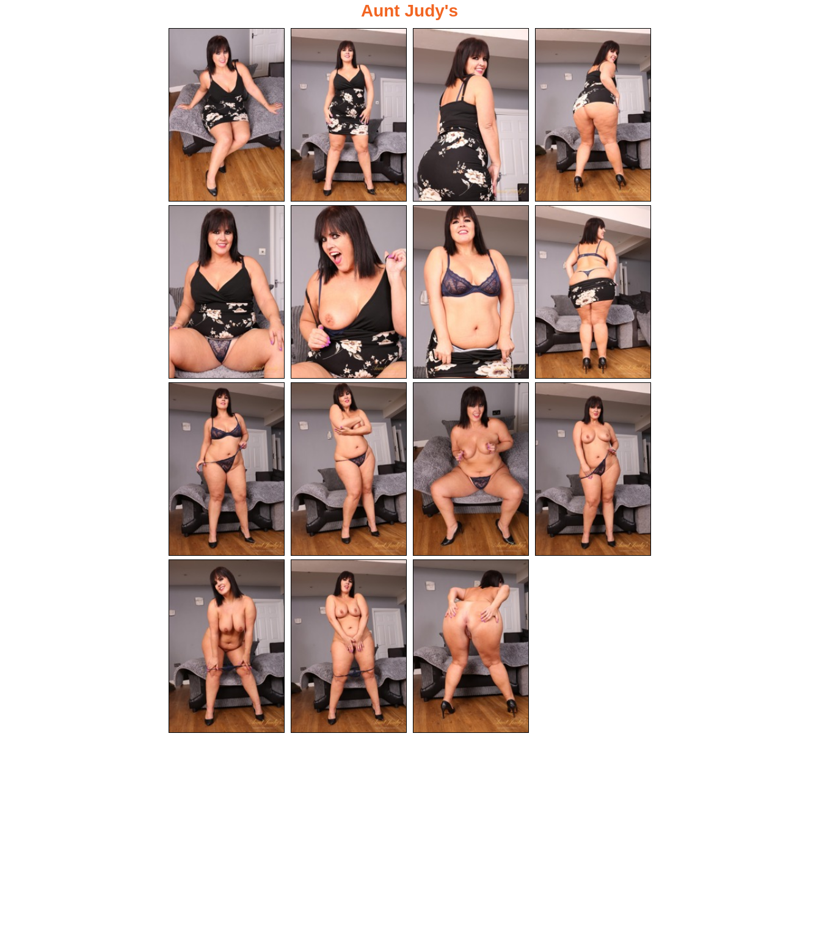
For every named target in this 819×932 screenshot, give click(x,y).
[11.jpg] (471, 470)
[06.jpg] (349, 292)
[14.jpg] (349, 648)
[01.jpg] (227, 115)
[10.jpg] (349, 470)
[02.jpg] (349, 115)
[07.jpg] (471, 292)
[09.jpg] (227, 470)
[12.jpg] (593, 470)
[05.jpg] (227, 292)
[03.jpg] (471, 115)
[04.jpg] (593, 115)
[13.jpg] (227, 648)
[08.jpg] (593, 292)
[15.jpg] (471, 648)
